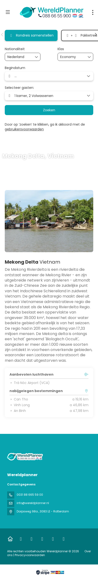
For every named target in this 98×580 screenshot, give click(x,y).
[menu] (93, 12)
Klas (61, 49)
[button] (2, 34)
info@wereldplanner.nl (33, 503)
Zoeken (49, 110)
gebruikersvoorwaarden (24, 129)
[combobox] (19, 57)
